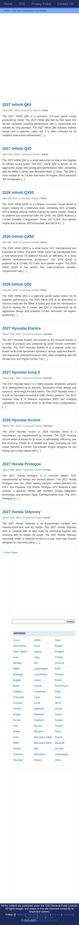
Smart (58, 714)
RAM (57, 668)
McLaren (39, 731)
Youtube (56, 914)
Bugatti (17, 680)
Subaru (59, 720)
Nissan (38, 760)
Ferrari (16, 720)
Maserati (39, 714)
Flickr (41, 917)
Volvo (58, 760)
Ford (15, 737)
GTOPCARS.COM (47, 920)
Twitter (21, 914)
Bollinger (18, 674)
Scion (58, 697)
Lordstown (40, 691)
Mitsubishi (39, 754)
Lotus (37, 697)
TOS (22, 3)
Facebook (44, 914)
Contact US (66, 3)
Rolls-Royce (61, 685)
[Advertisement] (39, 56)
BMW (16, 668)
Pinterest (31, 914)
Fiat (15, 725)
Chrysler (18, 703)
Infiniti (45, 110)
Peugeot (59, 651)
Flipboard (31, 917)
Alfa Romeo (19, 645)
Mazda (38, 725)
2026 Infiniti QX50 (18, 236)
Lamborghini (41, 668)
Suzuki (58, 725)
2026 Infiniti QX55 (18, 192)
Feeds (49, 917)
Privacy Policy (41, 3)
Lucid (37, 703)
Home (8, 3)
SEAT (58, 703)
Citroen (17, 708)
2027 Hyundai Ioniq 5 (21, 372)
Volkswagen (61, 754)
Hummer (18, 754)
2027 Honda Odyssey (21, 512)
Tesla (58, 731)
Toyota (58, 737)
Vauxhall (59, 742)
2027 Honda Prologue (21, 464)
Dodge (16, 714)
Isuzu (37, 645)
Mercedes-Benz (43, 742)
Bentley (17, 663)
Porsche (59, 663)
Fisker (16, 731)
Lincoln (38, 685)
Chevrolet (18, 697)
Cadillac (17, 691)
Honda (47, 470)
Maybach (39, 720)
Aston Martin (20, 651)
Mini (36, 748)
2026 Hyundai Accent (21, 420)
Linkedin (67, 914)
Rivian (58, 680)
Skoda (58, 708)
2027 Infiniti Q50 (16, 149)
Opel (57, 640)
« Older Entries (10, 552)
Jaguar (38, 651)
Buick (16, 685)
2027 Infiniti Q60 (16, 105)
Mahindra (39, 708)
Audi (15, 657)
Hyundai (47, 334)
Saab (58, 691)
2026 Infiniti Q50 (16, 284)
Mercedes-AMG (43, 737)
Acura (16, 640)
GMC (16, 742)
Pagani (59, 645)
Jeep (36, 657)
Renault (59, 674)
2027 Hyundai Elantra (21, 328)
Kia (35, 663)
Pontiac (59, 657)
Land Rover (40, 674)
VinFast (59, 748)
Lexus (37, 680)
